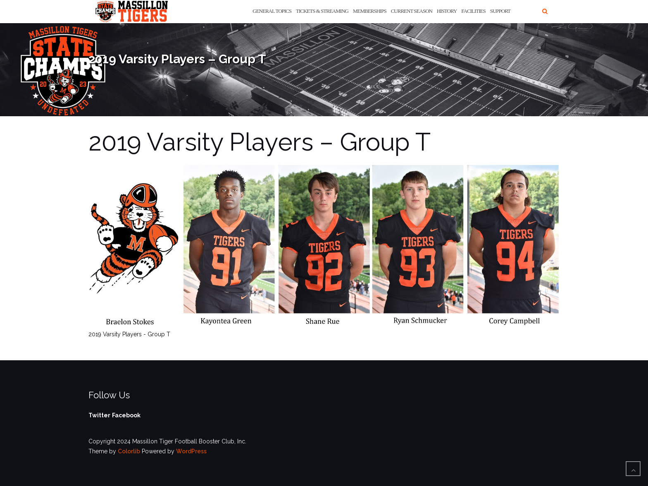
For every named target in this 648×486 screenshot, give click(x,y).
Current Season (411, 11)
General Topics (272, 11)
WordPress (191, 451)
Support (500, 11)
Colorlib (129, 451)
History (447, 11)
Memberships (369, 11)
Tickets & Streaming (322, 11)
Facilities (473, 11)
